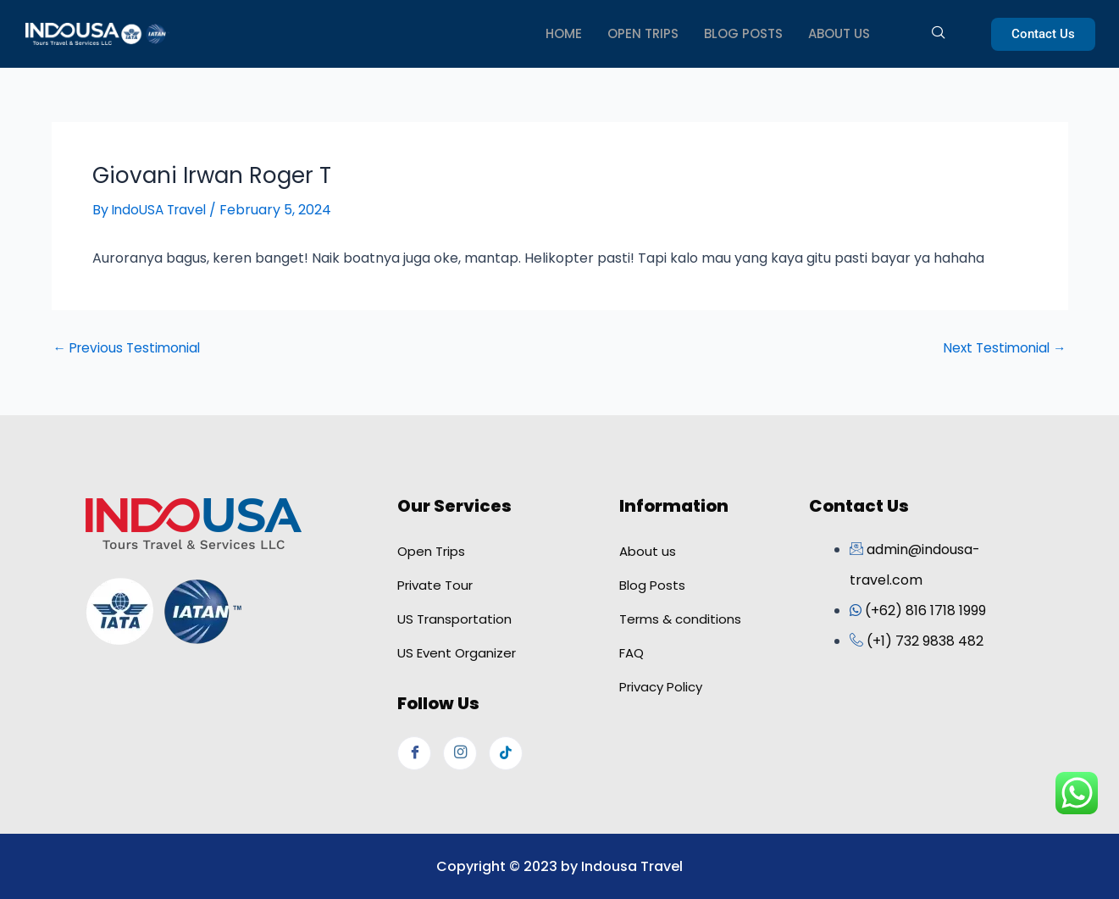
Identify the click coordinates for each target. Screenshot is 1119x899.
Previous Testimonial (130, 348)
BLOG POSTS (743, 33)
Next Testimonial (1002, 348)
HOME (564, 33)
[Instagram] (460, 752)
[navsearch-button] (932, 34)
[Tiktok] (506, 752)
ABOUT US (839, 33)
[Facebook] (414, 752)
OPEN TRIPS (643, 33)
